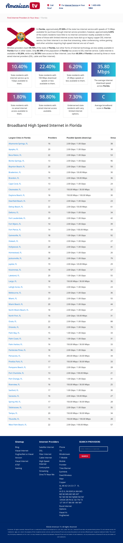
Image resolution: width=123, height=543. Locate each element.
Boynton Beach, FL (17, 166)
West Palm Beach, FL (18, 424)
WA (70, 502)
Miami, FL (13, 298)
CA (69, 485)
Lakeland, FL (14, 275)
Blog (17, 447)
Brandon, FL (14, 178)
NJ (73, 497)
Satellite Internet (46, 447)
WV (76, 502)
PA (70, 500)
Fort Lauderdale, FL (17, 218)
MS (74, 494)
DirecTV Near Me (46, 474)
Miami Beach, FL (16, 304)
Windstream (64, 454)
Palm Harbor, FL (15, 344)
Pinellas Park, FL (16, 361)
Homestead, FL (15, 252)
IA (60, 491)
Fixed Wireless (65, 475)
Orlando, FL (14, 327)
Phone (62, 447)
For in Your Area (72, 6)
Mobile (62, 461)
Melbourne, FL (15, 292)
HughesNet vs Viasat (24, 454)
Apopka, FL (13, 149)
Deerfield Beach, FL (17, 201)
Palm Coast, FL (15, 338)
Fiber (61, 478)
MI (64, 494)
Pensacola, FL (14, 356)
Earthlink (63, 471)
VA (64, 502)
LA (74, 491)
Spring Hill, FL (15, 401)
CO (71, 485)
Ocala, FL (12, 321)
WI (73, 502)
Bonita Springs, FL (16, 161)
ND (63, 497)
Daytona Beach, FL (17, 195)
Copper (62, 482)
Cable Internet (45, 457)
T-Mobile (63, 457)
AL (60, 485)
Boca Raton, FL (15, 155)
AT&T (17, 464)
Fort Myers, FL (15, 224)
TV (60, 450)
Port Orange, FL (15, 378)
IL (65, 491)
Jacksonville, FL (15, 258)
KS (70, 491)
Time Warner (65, 468)
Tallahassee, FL (15, 407)
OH (61, 500)
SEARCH (85, 456)
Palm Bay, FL (14, 333)
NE (67, 497)
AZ (66, 485)
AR (63, 485)
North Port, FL (15, 315)
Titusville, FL (14, 419)
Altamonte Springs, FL (18, 143)
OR (67, 500)
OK (64, 500)
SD (75, 500)
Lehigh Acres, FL (16, 287)
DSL (41, 450)
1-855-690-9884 (94, 6)
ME (60, 494)
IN (67, 491)
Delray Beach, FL (16, 206)
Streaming (43, 471)
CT (75, 485)
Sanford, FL (13, 390)
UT (61, 502)
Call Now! (50, 6)
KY (72, 491)
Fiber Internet (45, 454)
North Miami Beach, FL (18, 310)
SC (72, 500)
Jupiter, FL (13, 264)
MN (67, 494)
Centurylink (44, 467)
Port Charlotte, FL (16, 373)
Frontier (62, 464)
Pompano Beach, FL (17, 367)
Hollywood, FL (15, 247)
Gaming (18, 468)
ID (62, 491)
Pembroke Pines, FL (17, 350)
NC (60, 497)
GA (60, 488)
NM (76, 497)
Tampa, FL (13, 413)
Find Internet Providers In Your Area (23, 18)
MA (77, 491)
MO (70, 494)
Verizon (18, 457)
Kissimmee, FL (15, 270)
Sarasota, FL (14, 396)
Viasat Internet (21, 450)
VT (67, 502)
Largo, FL (13, 281)
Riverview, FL (14, 384)
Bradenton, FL (15, 172)
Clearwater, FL (15, 189)
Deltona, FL (13, 212)
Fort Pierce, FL (15, 229)
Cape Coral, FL (15, 183)
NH (70, 497)
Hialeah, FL (13, 241)
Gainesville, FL (15, 235)
